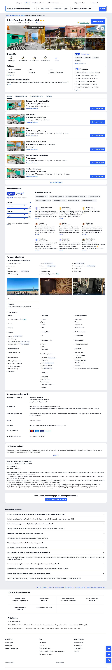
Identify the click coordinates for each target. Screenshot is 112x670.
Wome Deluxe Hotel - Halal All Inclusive (48, 628)
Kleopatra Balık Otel (36, 625)
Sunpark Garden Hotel (61, 625)
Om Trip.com (43, 642)
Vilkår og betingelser (45, 648)
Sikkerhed (76, 651)
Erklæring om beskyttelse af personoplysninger (52, 651)
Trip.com (38, 587)
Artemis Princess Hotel (67, 628)
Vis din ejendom (78, 648)
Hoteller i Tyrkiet (53, 587)
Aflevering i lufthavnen (14, 271)
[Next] (104, 286)
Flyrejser (19, 3)
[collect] (108, 648)
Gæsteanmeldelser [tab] (21, 96)
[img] (26, 37)
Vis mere (9, 84)
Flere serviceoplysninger (11, 648)
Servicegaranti (9, 645)
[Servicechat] (108, 660)
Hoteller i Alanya (80, 587)
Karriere (42, 645)
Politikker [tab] (49, 96)
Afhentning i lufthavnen (80, 266)
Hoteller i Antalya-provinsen (66, 587)
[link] (79, 2)
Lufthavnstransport (52, 3)
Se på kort (77, 90)
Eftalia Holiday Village (30, 628)
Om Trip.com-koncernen (46, 654)
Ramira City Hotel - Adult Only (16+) (78, 625)
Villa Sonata (77, 628)
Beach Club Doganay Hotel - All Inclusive (19, 625)
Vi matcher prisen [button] (84, 22)
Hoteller (26, 3)
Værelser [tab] (9, 96)
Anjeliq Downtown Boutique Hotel (23, 20)
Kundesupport (9, 642)
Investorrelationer (78, 642)
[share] (108, 654)
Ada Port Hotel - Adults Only (15, 628)
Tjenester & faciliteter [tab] (36, 96)
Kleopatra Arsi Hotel (48, 625)
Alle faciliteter (10, 75)
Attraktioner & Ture (38, 3)
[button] (62, 3)
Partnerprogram (78, 645)
